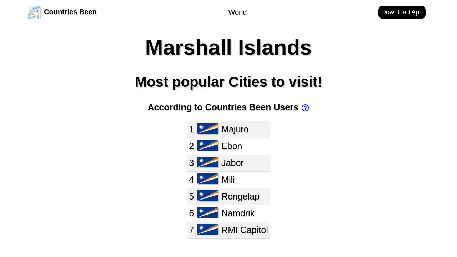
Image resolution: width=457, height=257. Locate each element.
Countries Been (62, 12)
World (237, 12)
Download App (402, 12)
